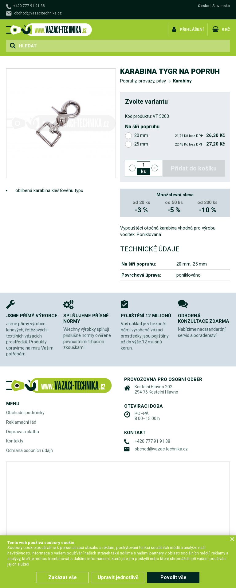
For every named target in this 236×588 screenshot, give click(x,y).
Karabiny (182, 81)
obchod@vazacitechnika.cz (38, 13)
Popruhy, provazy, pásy (143, 81)
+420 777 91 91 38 (29, 6)
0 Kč (225, 28)
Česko (204, 6)
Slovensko (221, 6)
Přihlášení (192, 28)
